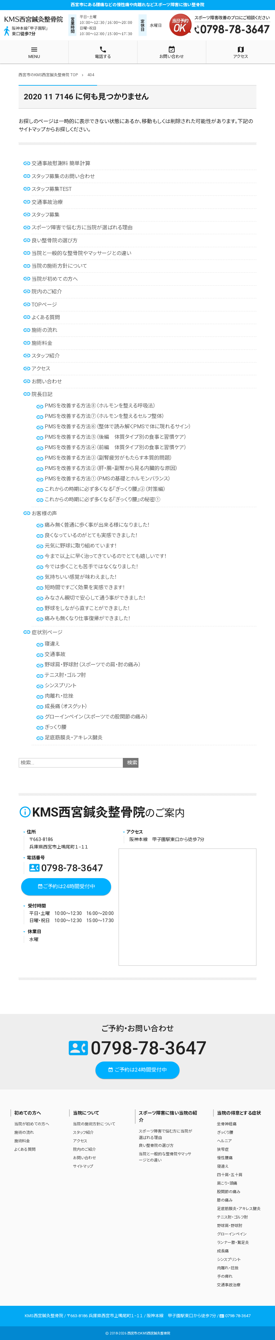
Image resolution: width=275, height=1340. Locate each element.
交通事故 (55, 654)
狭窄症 (223, 1149)
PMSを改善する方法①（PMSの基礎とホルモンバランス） (108, 479)
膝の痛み (225, 1200)
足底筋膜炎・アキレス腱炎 (74, 737)
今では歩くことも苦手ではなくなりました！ (91, 566)
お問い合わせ (47, 381)
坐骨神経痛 (227, 1124)
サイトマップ (83, 1166)
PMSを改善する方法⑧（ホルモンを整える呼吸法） (100, 406)
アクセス (41, 368)
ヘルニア (224, 1141)
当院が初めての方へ (55, 279)
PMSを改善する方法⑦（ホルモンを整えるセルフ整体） (105, 416)
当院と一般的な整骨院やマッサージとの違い (81, 253)
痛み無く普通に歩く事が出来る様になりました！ (97, 525)
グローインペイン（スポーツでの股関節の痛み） (96, 717)
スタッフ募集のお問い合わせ (63, 176)
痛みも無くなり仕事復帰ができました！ (88, 618)
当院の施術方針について (59, 266)
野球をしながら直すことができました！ (87, 608)
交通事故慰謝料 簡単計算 (61, 163)
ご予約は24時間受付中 (66, 886)
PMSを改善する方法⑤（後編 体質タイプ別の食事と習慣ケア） (116, 437)
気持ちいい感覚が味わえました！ (81, 577)
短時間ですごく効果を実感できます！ (85, 587)
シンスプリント (60, 685)
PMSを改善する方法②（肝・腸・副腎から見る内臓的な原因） (111, 468)
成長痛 (223, 1251)
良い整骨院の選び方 (55, 240)
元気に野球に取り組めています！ (81, 546)
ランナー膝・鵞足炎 (233, 1242)
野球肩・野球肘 (229, 1225)
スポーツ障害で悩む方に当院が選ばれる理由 (82, 227)
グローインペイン (232, 1234)
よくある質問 (46, 317)
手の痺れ (225, 1276)
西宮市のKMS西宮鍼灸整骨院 (148, 1333)
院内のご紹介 (47, 292)
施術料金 (42, 343)
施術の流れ (44, 330)
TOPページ (44, 305)
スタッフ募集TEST (52, 189)
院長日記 (42, 394)
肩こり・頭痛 (227, 1183)
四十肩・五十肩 (229, 1175)
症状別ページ (47, 632)
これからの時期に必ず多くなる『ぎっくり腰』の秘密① (102, 499)
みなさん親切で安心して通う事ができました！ (95, 598)
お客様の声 (44, 513)
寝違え (52, 644)
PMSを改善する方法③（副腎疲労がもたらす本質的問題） (108, 458)
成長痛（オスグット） (66, 706)
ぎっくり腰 (55, 727)
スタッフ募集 (46, 215)
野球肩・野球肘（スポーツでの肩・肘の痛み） (93, 665)
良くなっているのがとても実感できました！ (91, 535)
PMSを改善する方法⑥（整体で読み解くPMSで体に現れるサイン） (118, 426)
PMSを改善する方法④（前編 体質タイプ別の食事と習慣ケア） (116, 447)
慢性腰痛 (225, 1158)
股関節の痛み (228, 1192)
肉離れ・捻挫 (59, 696)
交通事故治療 (47, 202)
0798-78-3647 (66, 868)
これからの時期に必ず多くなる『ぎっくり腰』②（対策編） (105, 489)
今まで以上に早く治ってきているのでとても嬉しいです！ (106, 556)
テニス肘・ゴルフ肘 (65, 675)
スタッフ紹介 (46, 356)
